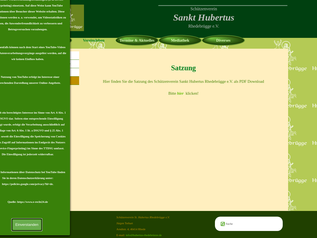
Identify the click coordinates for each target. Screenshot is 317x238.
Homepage (51, 40)
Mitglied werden (55, 72)
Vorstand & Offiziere (55, 64)
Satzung (55, 80)
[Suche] (249, 224)
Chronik (55, 55)
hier (180, 93)
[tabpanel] (203, 17)
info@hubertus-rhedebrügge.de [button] (144, 235)
